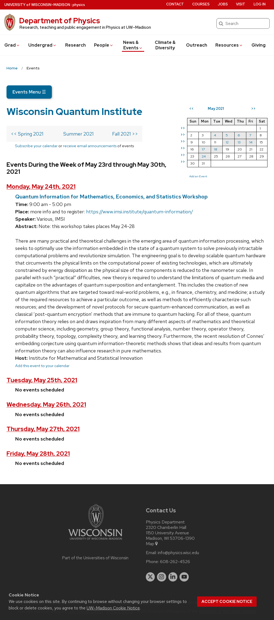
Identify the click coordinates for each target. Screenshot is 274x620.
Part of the (95, 558)
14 (250, 142)
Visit (240, 4)
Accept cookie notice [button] (226, 601)
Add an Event (198, 176)
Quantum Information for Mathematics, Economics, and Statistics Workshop (111, 196)
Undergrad (42, 45)
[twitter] (150, 577)
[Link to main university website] (95, 541)
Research (75, 45)
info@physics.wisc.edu (178, 552)
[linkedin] (173, 577)
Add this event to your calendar (42, 365)
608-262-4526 (175, 561)
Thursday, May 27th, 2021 (43, 429)
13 (239, 142)
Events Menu (29, 92)
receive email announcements (89, 145)
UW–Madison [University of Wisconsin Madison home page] (37, 4)
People (104, 45)
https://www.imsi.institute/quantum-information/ (139, 211)
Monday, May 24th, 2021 (41, 187)
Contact (175, 4)
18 (215, 149)
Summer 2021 (78, 134)
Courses (201, 4)
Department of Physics (59, 20)
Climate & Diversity (165, 45)
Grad (12, 45)
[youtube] (184, 577)
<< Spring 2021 (27, 134)
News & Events (133, 45)
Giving (258, 45)
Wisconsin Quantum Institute (74, 111)
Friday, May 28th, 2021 (38, 454)
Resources (229, 45)
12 (227, 142)
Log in (260, 4)
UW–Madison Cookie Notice (113, 608)
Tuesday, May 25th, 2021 (42, 380)
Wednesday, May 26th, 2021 (46, 405)
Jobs (223, 4)
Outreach (196, 45)
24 (204, 156)
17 (203, 149)
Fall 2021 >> (125, 134)
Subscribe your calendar (36, 145)
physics (79, 4)
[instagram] (161, 577)
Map (152, 544)
